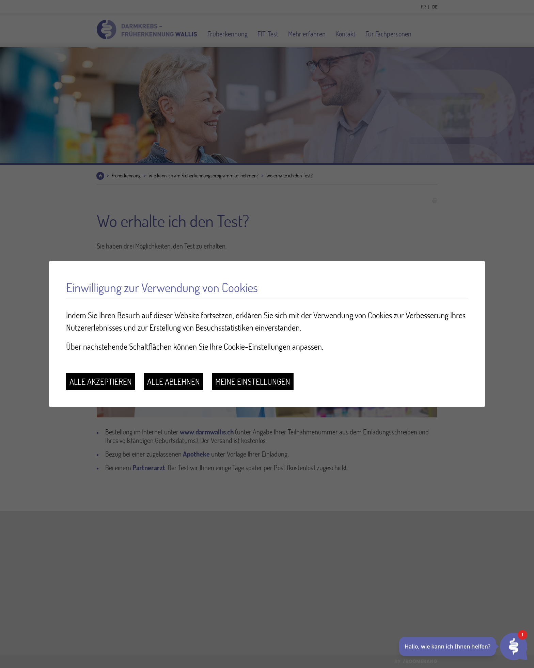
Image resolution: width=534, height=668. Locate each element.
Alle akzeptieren (100, 381)
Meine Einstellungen (252, 381)
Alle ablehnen (173, 381)
